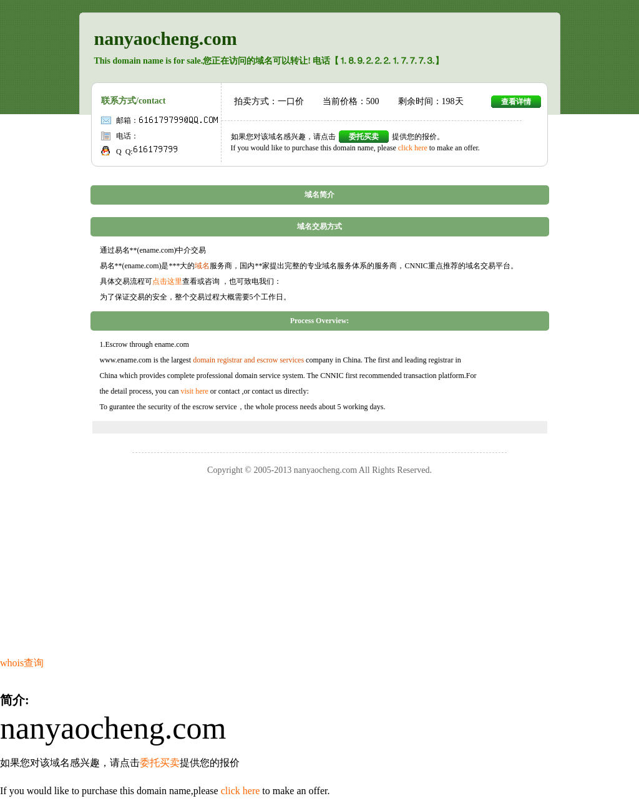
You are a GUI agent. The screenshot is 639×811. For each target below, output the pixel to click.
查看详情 (516, 101)
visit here (194, 391)
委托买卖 (364, 136)
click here (412, 147)
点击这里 (167, 281)
